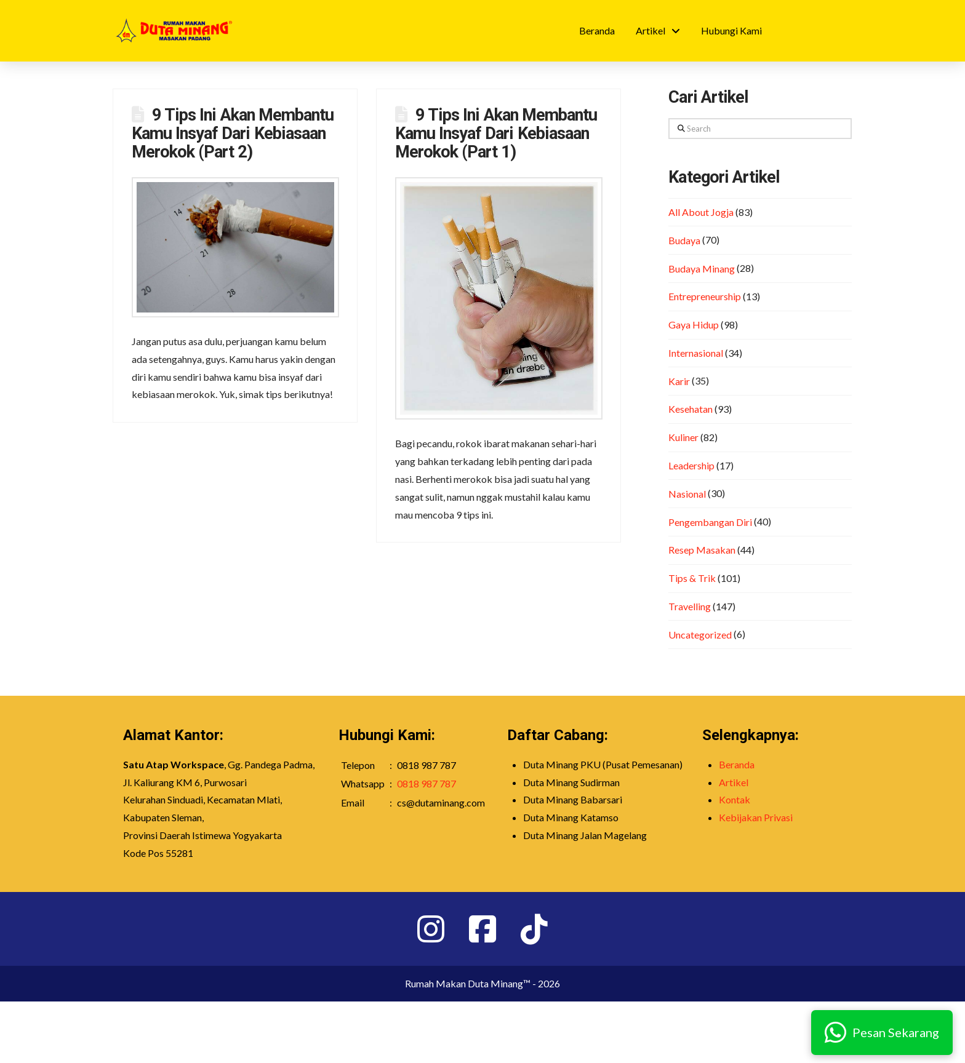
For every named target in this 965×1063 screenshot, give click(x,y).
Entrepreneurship (704, 296)
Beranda (737, 764)
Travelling (689, 606)
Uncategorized (700, 634)
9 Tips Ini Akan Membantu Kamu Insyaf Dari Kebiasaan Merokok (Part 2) (233, 133)
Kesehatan (690, 409)
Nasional (687, 494)
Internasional (695, 353)
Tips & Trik (692, 578)
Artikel (733, 782)
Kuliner (683, 437)
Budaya (684, 240)
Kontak (734, 799)
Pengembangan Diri (710, 522)
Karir (679, 381)
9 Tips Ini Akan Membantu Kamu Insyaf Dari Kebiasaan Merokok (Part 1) (496, 133)
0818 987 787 (426, 783)
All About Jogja (701, 212)
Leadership (691, 465)
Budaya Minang (701, 268)
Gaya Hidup (693, 324)
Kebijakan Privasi (756, 817)
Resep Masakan (701, 549)
